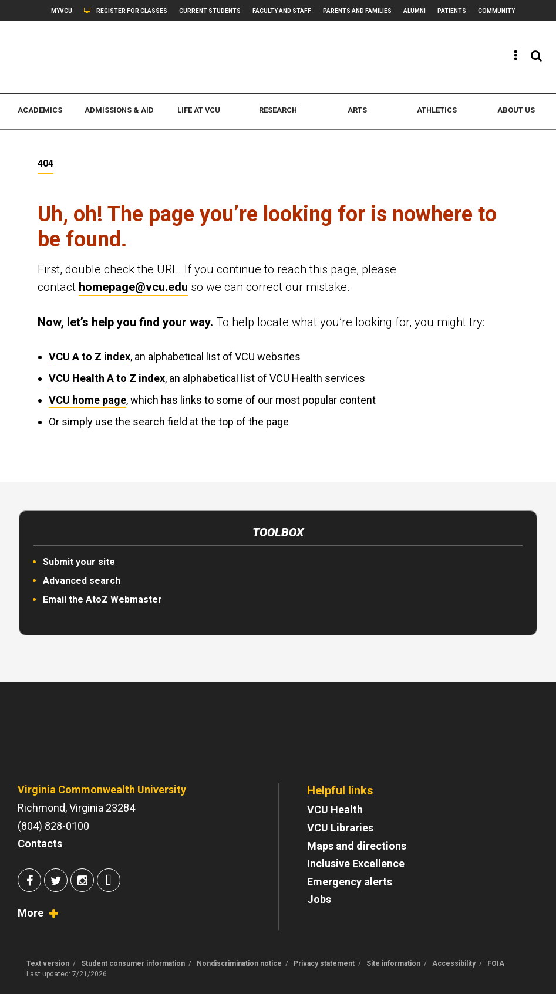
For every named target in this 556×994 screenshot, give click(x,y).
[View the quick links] (515, 56)
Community (496, 11)
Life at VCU (198, 110)
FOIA (495, 963)
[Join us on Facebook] (29, 881)
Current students (210, 11)
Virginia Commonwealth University (102, 789)
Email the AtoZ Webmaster (102, 599)
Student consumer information (133, 963)
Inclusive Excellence (356, 863)
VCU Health (335, 809)
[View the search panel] (536, 56)
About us (516, 110)
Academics (40, 110)
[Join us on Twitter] (56, 881)
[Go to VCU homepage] (91, 742)
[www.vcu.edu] (88, 57)
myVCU (61, 11)
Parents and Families (357, 11)
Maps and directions (356, 846)
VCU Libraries (340, 827)
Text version (47, 963)
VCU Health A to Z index (107, 378)
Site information (393, 963)
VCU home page (87, 400)
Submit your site (79, 561)
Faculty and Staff (281, 11)
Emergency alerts (349, 881)
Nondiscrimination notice (239, 963)
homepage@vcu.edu (133, 287)
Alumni (414, 11)
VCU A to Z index (89, 356)
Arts (357, 110)
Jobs (319, 899)
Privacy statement (324, 963)
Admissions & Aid (119, 110)
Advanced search (81, 580)
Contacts (40, 843)
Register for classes (131, 11)
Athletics (437, 110)
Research (278, 110)
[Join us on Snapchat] (108, 881)
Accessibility (454, 963)
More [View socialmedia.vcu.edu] (30, 913)
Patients (451, 11)
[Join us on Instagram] (82, 881)
